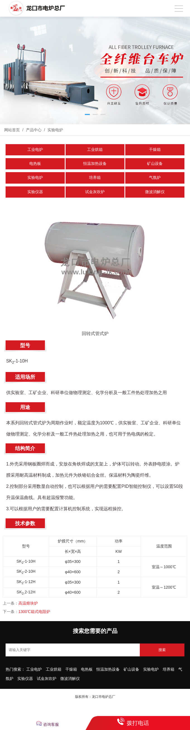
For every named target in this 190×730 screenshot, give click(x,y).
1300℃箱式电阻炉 (34, 611)
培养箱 (95, 178)
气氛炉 (155, 178)
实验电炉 (54, 130)
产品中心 (34, 130)
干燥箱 (155, 150)
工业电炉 (35, 150)
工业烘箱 (95, 150)
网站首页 (12, 130)
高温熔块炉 (28, 603)
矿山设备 (155, 164)
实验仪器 (35, 192)
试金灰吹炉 (95, 192)
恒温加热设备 (95, 164)
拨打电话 (138, 723)
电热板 (35, 164)
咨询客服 (51, 724)
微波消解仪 (155, 192)
